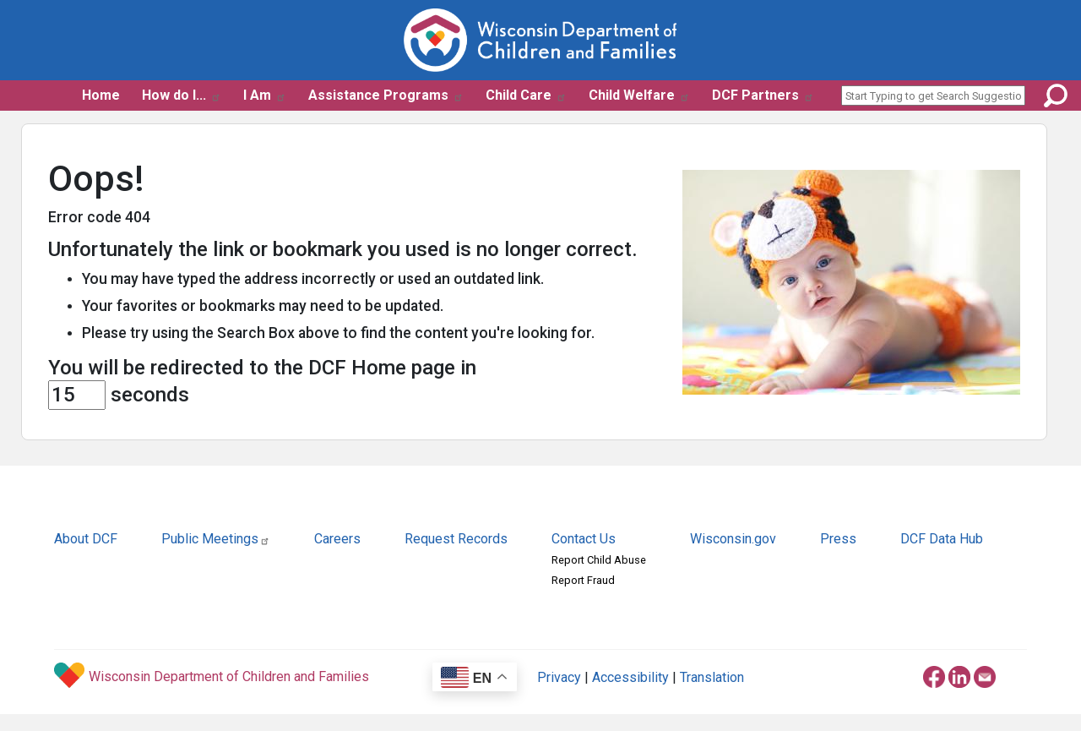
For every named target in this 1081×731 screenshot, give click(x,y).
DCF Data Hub (941, 539)
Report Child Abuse (598, 560)
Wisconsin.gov (733, 539)
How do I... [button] (181, 95)
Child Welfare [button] (639, 95)
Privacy (559, 677)
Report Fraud (583, 580)
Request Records (456, 539)
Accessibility (630, 677)
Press (838, 539)
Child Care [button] (526, 95)
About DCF (85, 539)
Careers (337, 539)
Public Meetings (215, 539)
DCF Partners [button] (763, 95)
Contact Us (583, 539)
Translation (712, 677)
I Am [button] (264, 95)
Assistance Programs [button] (386, 95)
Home (101, 95)
